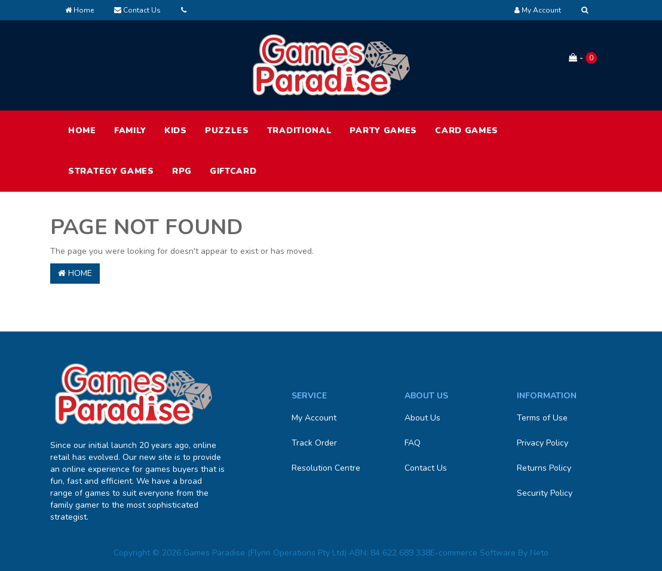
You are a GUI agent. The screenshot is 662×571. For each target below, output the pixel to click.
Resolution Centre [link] (326, 468)
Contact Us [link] (425, 468)
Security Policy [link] (544, 493)
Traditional (299, 130)
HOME (82, 130)
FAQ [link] (412, 443)
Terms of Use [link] (542, 417)
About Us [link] (422, 417)
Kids (175, 130)
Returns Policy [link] (544, 468)
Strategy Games (111, 171)
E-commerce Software (473, 552)
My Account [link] (314, 417)
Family (130, 130)
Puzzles (227, 130)
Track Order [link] (314, 443)
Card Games (466, 130)
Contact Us (137, 10)
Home (79, 10)
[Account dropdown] (537, 10)
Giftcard (233, 171)
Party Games (383, 130)
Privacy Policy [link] (542, 443)
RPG (182, 171)
